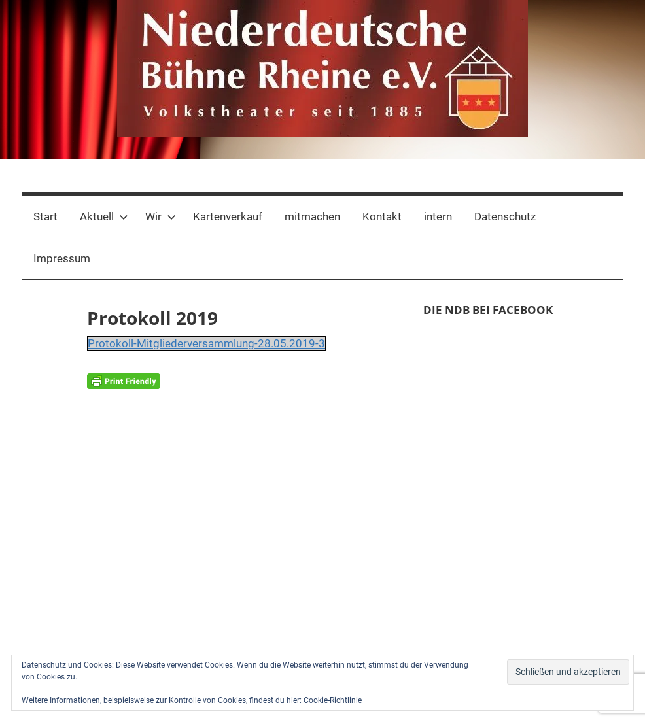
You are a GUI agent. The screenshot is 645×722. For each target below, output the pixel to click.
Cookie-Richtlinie (333, 700)
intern (438, 216)
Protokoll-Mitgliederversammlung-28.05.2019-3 (206, 343)
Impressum (61, 258)
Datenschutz (505, 216)
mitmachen (312, 216)
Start (45, 216)
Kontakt (382, 216)
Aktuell (104, 216)
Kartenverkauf (227, 216)
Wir (160, 216)
